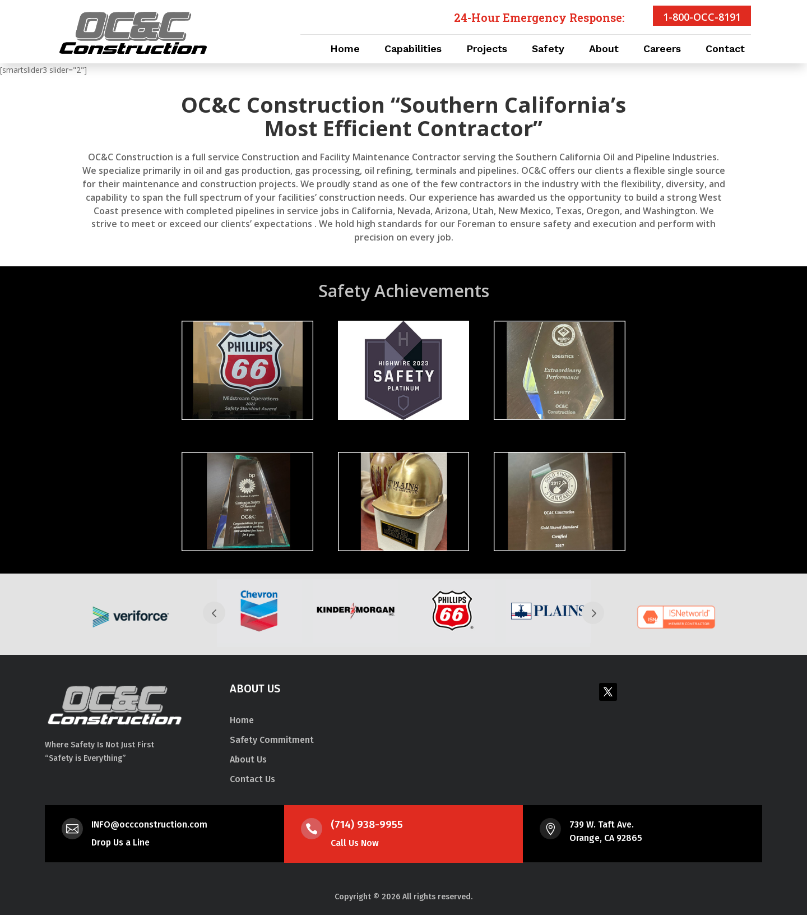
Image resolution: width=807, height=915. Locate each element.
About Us (248, 759)
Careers (662, 49)
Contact (725, 49)
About (604, 49)
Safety (548, 49)
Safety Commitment (272, 739)
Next (593, 613)
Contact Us (252, 779)
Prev (214, 613)
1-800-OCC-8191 (702, 17)
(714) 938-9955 (367, 824)
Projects (486, 49)
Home (345, 49)
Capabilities (413, 49)
